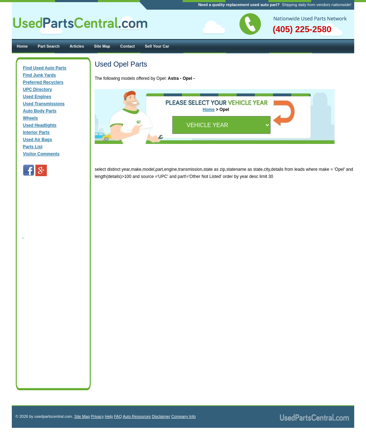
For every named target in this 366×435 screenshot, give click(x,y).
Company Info (183, 416)
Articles (77, 46)
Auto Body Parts (39, 110)
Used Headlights (39, 125)
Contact (127, 46)
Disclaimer (161, 416)
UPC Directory (37, 89)
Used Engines (37, 96)
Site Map (102, 46)
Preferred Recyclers (43, 82)
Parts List (33, 146)
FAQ (118, 416)
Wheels (30, 118)
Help (109, 416)
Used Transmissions (44, 103)
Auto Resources (136, 416)
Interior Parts (36, 132)
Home (22, 46)
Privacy (97, 416)
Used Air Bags (37, 139)
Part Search (49, 46)
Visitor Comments (41, 153)
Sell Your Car (157, 46)
